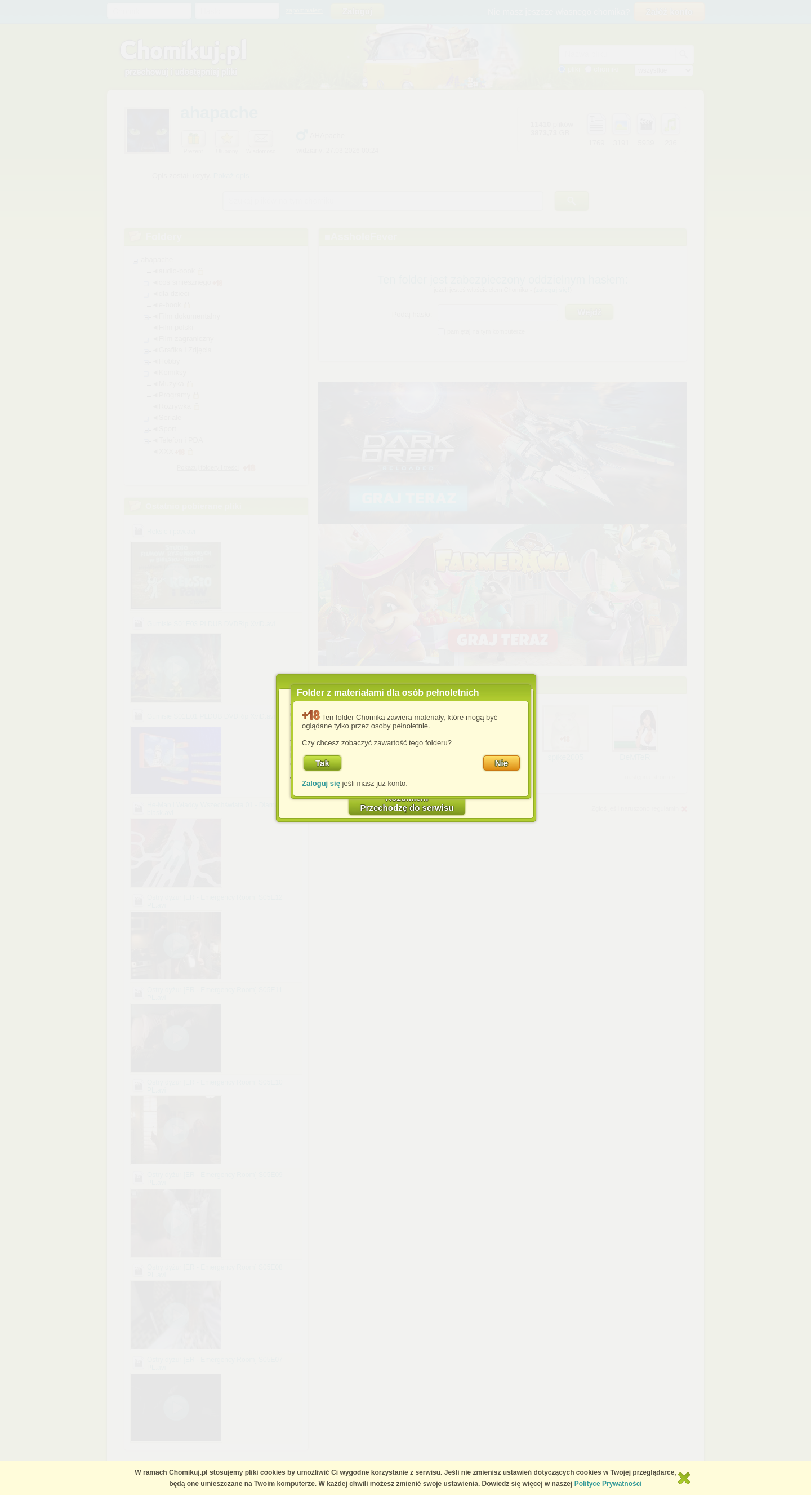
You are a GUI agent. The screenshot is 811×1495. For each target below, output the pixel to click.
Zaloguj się (321, 783)
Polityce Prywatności (608, 1484)
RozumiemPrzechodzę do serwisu (407, 802)
